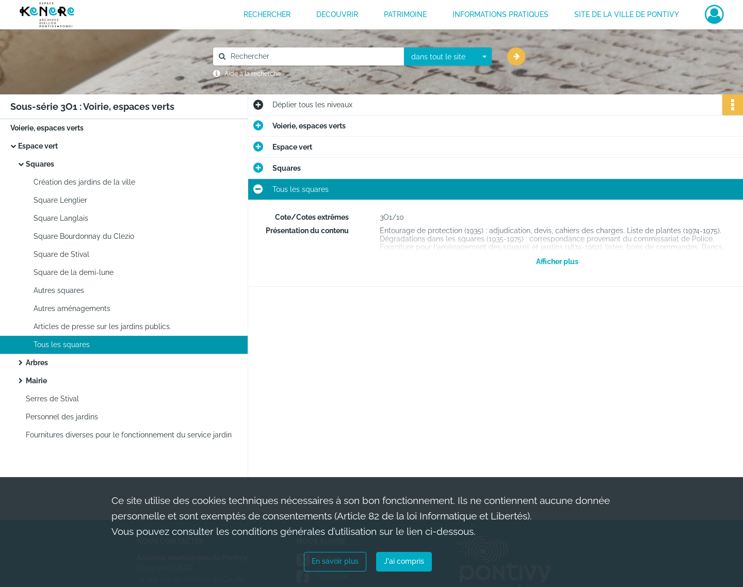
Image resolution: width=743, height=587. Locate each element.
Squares (40, 164)
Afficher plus (557, 261)
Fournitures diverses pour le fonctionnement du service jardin (129, 435)
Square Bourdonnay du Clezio (84, 236)
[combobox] (448, 56)
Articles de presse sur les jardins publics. (102, 326)
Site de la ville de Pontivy (626, 14)
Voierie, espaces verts (47, 128)
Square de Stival (61, 254)
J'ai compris (404, 561)
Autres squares (59, 290)
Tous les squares (62, 344)
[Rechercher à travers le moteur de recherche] (314, 56)
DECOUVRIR (337, 14)
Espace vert (38, 146)
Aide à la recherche (252, 73)
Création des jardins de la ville (84, 182)
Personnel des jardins (62, 417)
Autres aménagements (72, 308)
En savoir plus (335, 561)
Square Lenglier (60, 200)
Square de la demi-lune (74, 272)
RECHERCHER (267, 14)
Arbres (37, 362)
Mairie (36, 381)
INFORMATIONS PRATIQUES (500, 14)
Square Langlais (61, 218)
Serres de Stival (52, 399)
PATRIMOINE (405, 14)
